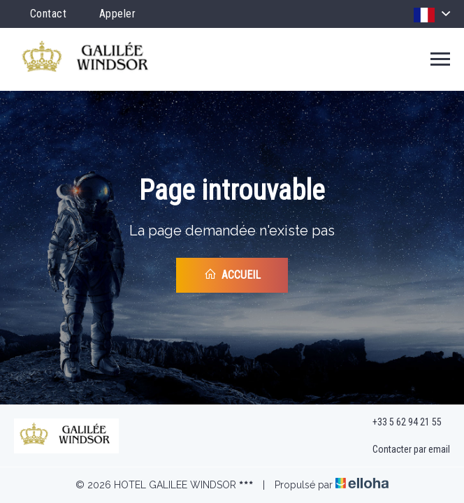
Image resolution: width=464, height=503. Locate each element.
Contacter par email (403, 450)
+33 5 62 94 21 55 (399, 422)
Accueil (232, 275)
